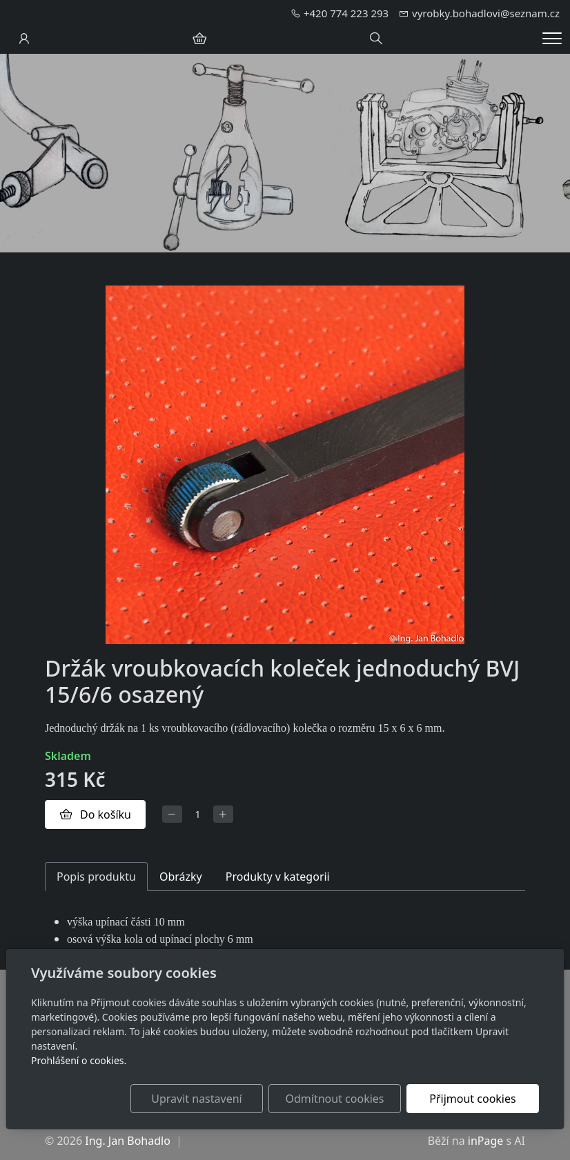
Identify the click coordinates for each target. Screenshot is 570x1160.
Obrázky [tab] (180, 876)
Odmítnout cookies (335, 1098)
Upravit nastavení (196, 1098)
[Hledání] (376, 38)
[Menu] (552, 38)
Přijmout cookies (472, 1098)
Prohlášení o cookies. (78, 1060)
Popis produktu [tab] (96, 876)
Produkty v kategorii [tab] (278, 876)
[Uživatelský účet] (24, 38)
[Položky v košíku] (199, 38)
